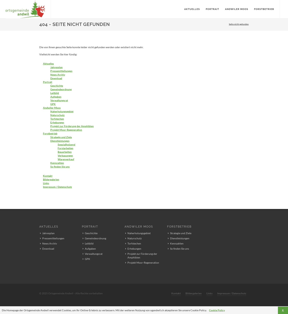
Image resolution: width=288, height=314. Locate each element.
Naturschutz (57, 115)
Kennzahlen (57, 162)
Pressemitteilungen (61, 70)
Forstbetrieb (50, 133)
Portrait (47, 82)
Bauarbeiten (65, 151)
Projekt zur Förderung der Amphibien (72, 126)
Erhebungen (57, 122)
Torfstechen (57, 118)
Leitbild (54, 93)
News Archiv (57, 74)
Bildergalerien (51, 179)
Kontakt (47, 175)
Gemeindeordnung (61, 89)
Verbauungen (65, 155)
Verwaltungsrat (59, 100)
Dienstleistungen (59, 140)
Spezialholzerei (66, 144)
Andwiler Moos (52, 107)
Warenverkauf (66, 159)
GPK (53, 104)
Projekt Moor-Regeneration (66, 129)
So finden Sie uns (60, 166)
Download (56, 78)
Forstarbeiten (65, 148)
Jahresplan (56, 67)
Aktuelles (48, 63)
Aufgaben (55, 96)
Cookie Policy (217, 310)
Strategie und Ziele (61, 137)
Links (46, 183)
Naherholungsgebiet (61, 111)
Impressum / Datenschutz (57, 186)
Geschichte (56, 85)
